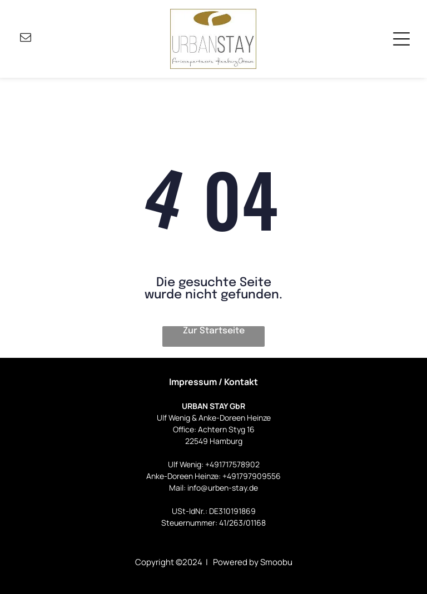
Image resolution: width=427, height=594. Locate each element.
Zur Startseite (214, 331)
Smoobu (276, 562)
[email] (25, 38)
